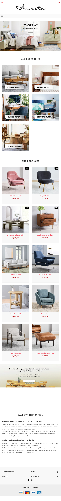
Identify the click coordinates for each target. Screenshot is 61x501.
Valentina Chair (15, 196)
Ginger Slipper (45, 196)
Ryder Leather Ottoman (45, 353)
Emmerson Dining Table (15, 235)
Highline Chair (16, 353)
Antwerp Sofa (16, 274)
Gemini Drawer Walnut (45, 235)
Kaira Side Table (16, 314)
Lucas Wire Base (45, 274)
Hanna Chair (45, 314)
